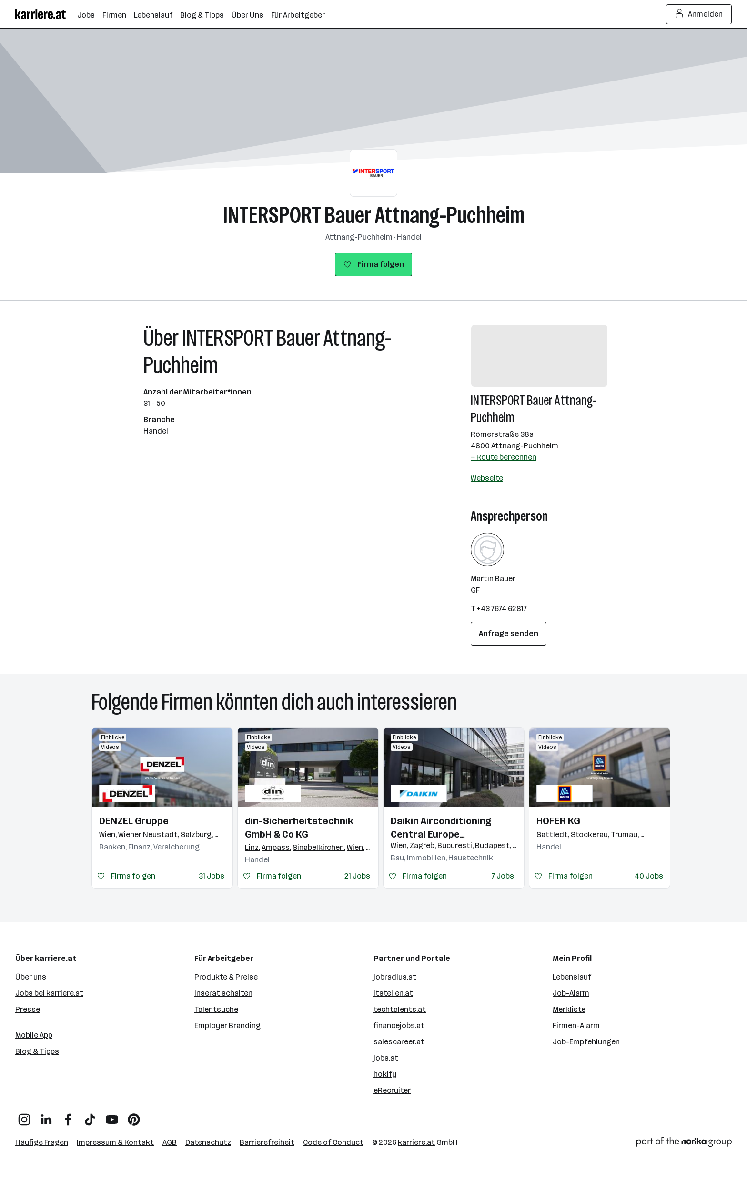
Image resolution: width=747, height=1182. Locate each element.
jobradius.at (395, 976)
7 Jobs (503, 875)
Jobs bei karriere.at (49, 993)
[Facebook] (68, 1116)
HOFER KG (558, 821)
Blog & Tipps (37, 1051)
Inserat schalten (223, 993)
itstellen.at (393, 993)
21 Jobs (357, 875)
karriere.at (416, 1142)
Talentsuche (216, 1009)
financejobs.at (399, 1025)
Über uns (30, 976)
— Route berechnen (503, 457)
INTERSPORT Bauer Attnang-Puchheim (374, 215)
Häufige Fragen (41, 1142)
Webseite (487, 478)
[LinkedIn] (46, 1116)
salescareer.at (399, 1041)
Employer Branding (227, 1025)
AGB (169, 1142)
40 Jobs (649, 875)
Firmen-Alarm (576, 1025)
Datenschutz (208, 1142)
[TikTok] (90, 1116)
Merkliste (569, 1009)
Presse (27, 1009)
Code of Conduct (333, 1142)
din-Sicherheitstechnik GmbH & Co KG (299, 827)
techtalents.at (400, 1009)
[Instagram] (24, 1116)
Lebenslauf (572, 976)
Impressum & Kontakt (115, 1142)
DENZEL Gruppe (134, 821)
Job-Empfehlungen (586, 1041)
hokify (385, 1074)
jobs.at (386, 1057)
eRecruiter (392, 1090)
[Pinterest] (134, 1116)
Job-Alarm (571, 993)
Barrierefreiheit (267, 1142)
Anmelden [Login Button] (699, 14)
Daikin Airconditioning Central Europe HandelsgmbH (441, 828)
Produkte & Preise (226, 976)
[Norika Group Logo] (684, 1143)
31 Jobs (211, 875)
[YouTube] (112, 1116)
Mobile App (33, 1035)
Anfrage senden (508, 633)
